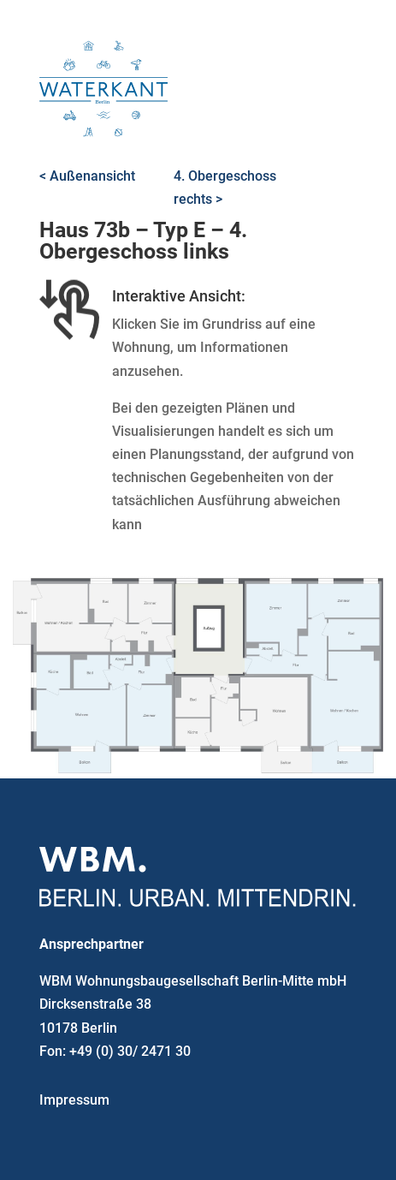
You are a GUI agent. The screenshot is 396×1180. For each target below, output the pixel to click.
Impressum (74, 1100)
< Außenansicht (87, 176)
